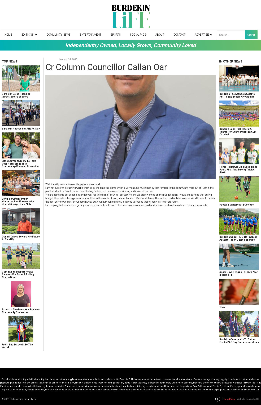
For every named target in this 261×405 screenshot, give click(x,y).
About (159, 34)
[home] (130, 17)
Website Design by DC (248, 399)
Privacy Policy (228, 399)
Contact (179, 34)
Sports (116, 34)
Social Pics (138, 34)
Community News (58, 34)
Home (8, 34)
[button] (29, 35)
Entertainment (90, 34)
